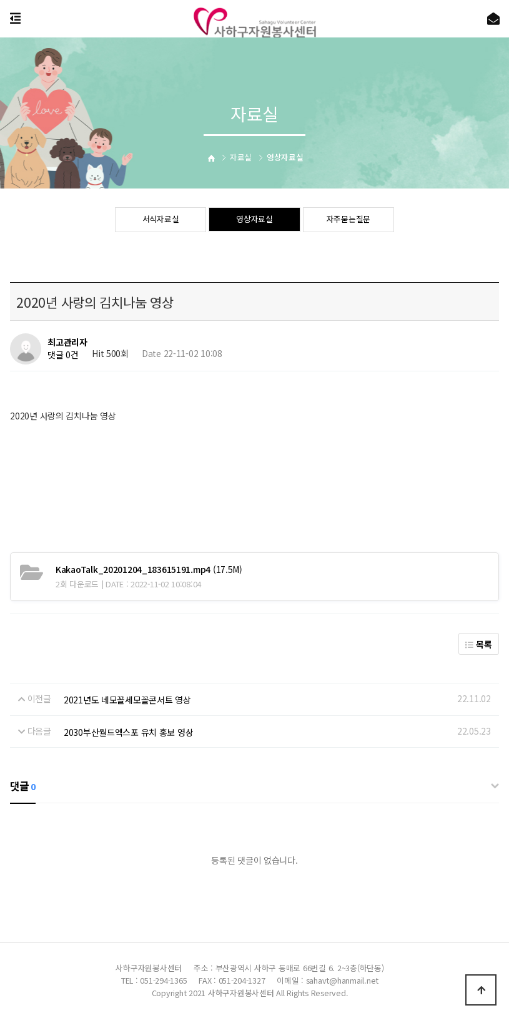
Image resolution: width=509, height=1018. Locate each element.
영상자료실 (254, 220)
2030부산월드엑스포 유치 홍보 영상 (128, 732)
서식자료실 (160, 220)
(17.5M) (149, 569)
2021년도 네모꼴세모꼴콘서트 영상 (127, 699)
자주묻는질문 (348, 220)
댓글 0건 (63, 355)
